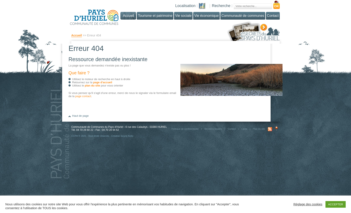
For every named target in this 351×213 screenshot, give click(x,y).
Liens (244, 129)
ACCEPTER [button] (335, 204)
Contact (273, 15)
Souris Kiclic (127, 136)
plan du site (92, 85)
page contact (83, 96)
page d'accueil (102, 82)
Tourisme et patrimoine (155, 15)
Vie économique (206, 15)
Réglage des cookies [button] (307, 204)
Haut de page (80, 115)
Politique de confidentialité (185, 129)
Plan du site (259, 129)
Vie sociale (183, 15)
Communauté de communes (242, 15)
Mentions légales (213, 129)
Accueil (76, 35)
